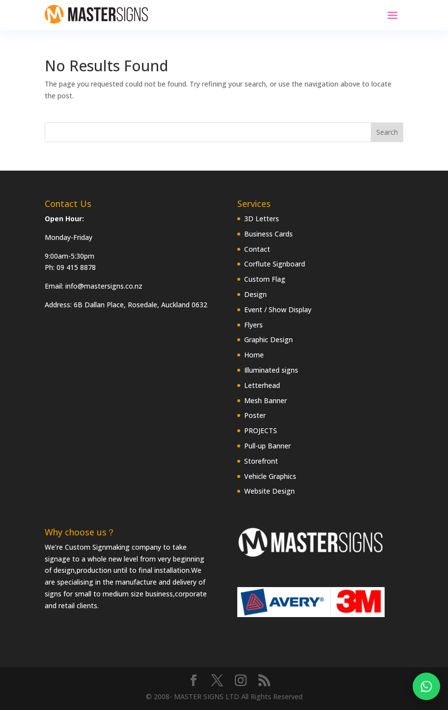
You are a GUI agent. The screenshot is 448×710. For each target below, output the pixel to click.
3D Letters (261, 218)
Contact (257, 249)
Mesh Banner (265, 400)
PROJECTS (260, 430)
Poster (255, 415)
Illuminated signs (271, 370)
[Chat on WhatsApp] (426, 686)
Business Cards (268, 233)
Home (254, 354)
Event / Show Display (277, 309)
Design (255, 294)
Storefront (261, 461)
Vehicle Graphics (270, 476)
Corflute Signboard (274, 263)
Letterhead (262, 385)
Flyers (253, 324)
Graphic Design (268, 339)
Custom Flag (264, 279)
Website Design (269, 491)
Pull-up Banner (267, 445)
